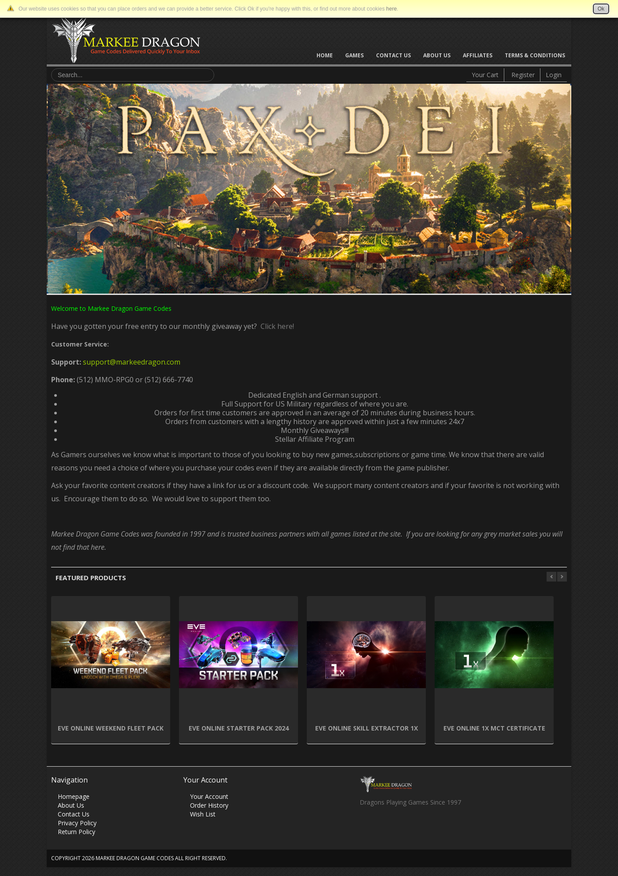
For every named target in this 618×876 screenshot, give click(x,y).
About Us (436, 55)
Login (554, 75)
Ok (601, 9)
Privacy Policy (77, 823)
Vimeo (417, 826)
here (391, 9)
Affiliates (477, 55)
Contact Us (393, 55)
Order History (209, 805)
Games (354, 55)
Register (523, 75)
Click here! (275, 326)
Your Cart (485, 75)
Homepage (73, 796)
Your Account (209, 796)
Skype (400, 826)
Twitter (383, 826)
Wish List (203, 814)
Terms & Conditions (535, 55)
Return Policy (76, 832)
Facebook (366, 826)
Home (324, 55)
